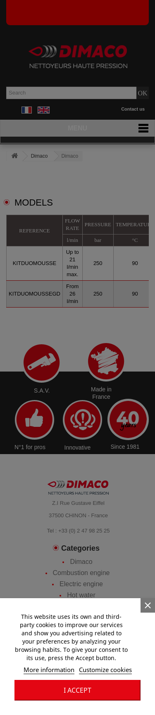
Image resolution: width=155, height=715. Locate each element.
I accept (77, 690)
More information (49, 669)
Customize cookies (105, 669)
